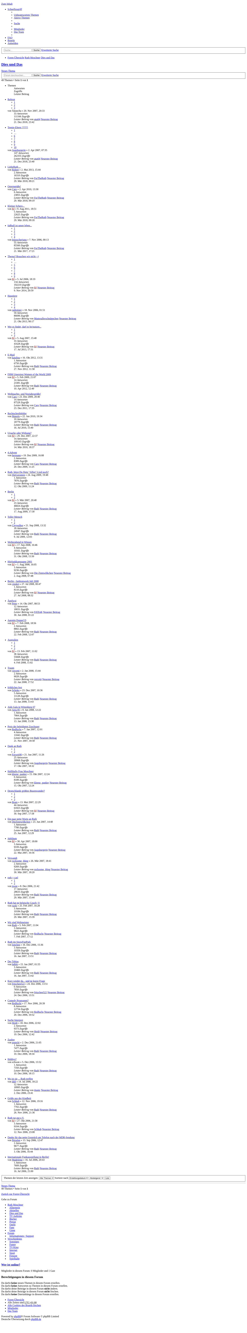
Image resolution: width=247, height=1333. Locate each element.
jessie (15, 886)
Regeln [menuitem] (11, 40)
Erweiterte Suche (50, 50)
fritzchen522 (18, 984)
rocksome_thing (20, 861)
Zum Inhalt (7, 4)
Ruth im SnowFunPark (19, 942)
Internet (13, 1250)
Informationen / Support (21, 1236)
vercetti (16, 670)
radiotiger (17, 310)
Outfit (12, 1224)
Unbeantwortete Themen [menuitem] (26, 15)
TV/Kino (14, 1247)
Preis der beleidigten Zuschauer (23, 726)
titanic (37, 1090)
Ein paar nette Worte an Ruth (22, 819)
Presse (12, 1221)
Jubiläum (12, 838)
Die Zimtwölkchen (43, 573)
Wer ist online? (10, 1264)
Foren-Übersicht (16, 57)
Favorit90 (17, 754)
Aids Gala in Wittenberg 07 (21, 707)
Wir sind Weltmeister (18, 922)
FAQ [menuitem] (10, 37)
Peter (14, 603)
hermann (16, 455)
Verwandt (12, 858)
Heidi (15, 1023)
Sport (12, 1253)
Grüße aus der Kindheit (19, 1098)
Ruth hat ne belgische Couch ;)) (24, 902)
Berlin (11, 491)
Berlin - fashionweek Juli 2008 (23, 581)
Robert (15, 169)
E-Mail (11, 354)
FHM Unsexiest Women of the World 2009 (29, 374)
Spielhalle (14, 1258)
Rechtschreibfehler (17, 413)
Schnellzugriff (15, 9)
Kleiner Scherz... (16, 206)
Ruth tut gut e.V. (16, 1118)
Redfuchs (16, 729)
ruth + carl (13, 877)
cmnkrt (15, 584)
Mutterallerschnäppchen (46, 318)
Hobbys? (12, 1059)
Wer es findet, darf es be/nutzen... (24, 326)
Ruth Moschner (32, 57)
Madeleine (17, 1159)
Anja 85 (16, 710)
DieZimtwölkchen (21, 821)
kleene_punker (19, 774)
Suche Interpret (15, 1020)
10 (15, 147)
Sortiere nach (72, 1178)
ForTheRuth (40, 178)
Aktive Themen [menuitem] (22, 17)
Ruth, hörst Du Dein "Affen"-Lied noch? (28, 472)
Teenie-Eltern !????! (18, 127)
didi (14, 1081)
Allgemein (14, 1207)
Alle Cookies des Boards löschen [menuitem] (24, 1305)
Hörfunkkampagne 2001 (20, 561)
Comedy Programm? (18, 1000)
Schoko (16, 690)
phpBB (17, 1316)
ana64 (37, 119)
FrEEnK (38, 612)
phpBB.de (36, 1319)
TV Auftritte (15, 1216)
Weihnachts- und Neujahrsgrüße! (24, 394)
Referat (11, 99)
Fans (11, 1227)
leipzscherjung (19, 239)
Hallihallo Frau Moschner (21, 771)
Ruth (36, 366)
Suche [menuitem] (17, 23)
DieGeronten (18, 475)
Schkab (15, 1101)
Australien (13, 640)
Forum (11, 1233)
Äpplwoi (12, 600)
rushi (14, 905)
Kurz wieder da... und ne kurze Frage (26, 981)
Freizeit (13, 1255)
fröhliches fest (15, 687)
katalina (16, 357)
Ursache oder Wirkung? (20, 433)
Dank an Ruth (15, 746)
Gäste (12, 1230)
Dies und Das (48, 57)
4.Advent (12, 452)
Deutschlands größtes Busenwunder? (26, 791)
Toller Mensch (15, 517)
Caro (14, 189)
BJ (13, 208)
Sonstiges (14, 1241)
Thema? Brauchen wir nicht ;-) (23, 256)
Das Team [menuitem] (19, 32)
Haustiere (12, 296)
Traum (11, 668)
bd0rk (15, 964)
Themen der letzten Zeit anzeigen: (29, 1178)
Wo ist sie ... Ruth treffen (20, 1078)
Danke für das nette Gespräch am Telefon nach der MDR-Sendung (41, 1137)
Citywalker (17, 525)
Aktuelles (14, 1210)
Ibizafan (16, 1140)
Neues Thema (8, 71)
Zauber (11, 1039)
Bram (15, 802)
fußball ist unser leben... (20, 225)
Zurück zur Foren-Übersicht (15, 1194)
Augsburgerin (19, 150)
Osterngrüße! (14, 186)
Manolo (16, 416)
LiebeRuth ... (14, 167)
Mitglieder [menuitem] (19, 29)
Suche (37, 50)
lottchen (16, 944)
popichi (16, 1042)
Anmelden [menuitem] (13, 43)
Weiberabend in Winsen (20, 542)
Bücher (13, 1219)
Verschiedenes (15, 1238)
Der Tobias (13, 961)
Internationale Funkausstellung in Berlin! (28, 1157)
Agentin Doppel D (17, 620)
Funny (12, 1244)
